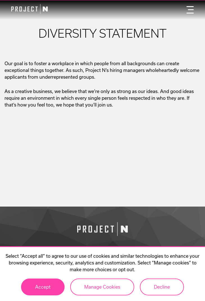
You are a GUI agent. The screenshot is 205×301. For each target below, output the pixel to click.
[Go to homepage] (102, 230)
